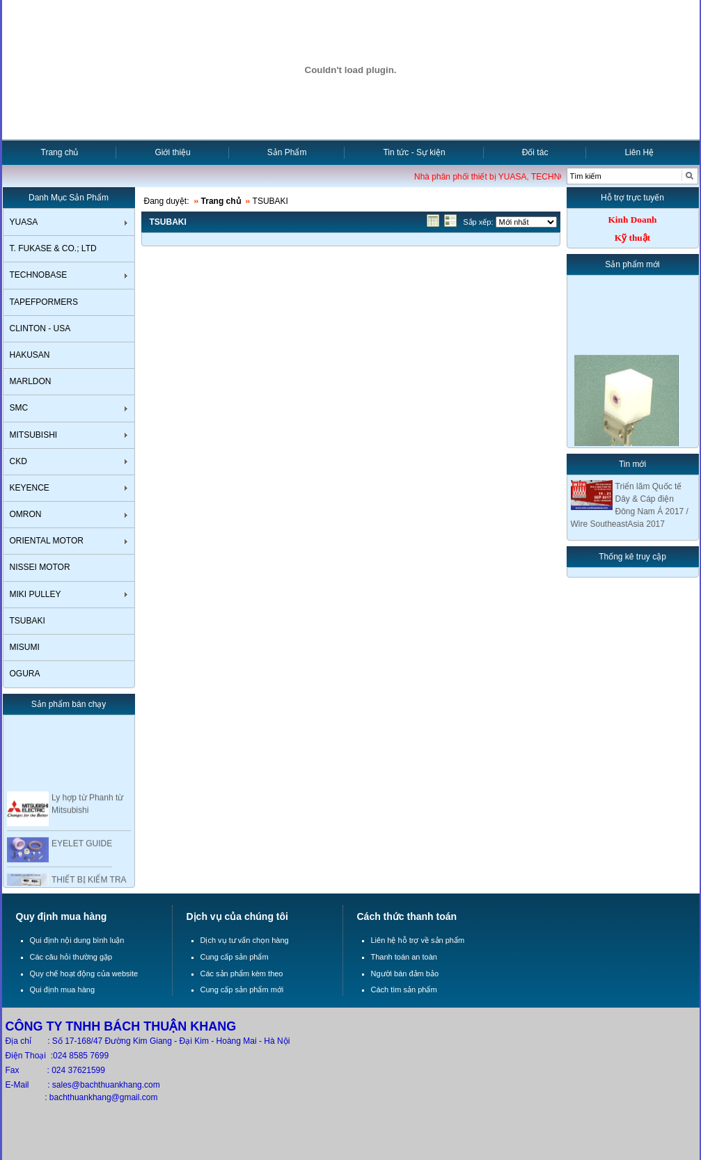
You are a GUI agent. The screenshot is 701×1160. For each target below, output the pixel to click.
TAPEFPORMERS (44, 302)
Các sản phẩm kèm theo (241, 973)
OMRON (26, 514)
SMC (19, 408)
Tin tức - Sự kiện (414, 152)
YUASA (24, 222)
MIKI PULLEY (35, 594)
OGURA (25, 673)
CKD (18, 461)
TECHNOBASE (39, 275)
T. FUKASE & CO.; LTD (53, 248)
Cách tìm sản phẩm (404, 989)
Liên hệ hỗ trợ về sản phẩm (418, 940)
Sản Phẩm (287, 152)
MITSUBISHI (34, 435)
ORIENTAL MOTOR (47, 541)
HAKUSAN (30, 355)
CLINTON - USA (40, 328)
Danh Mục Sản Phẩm (69, 197)
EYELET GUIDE (82, 846)
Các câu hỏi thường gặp (71, 957)
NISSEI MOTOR (40, 567)
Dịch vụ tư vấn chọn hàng (244, 940)
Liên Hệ (639, 152)
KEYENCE (29, 488)
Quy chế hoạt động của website (84, 973)
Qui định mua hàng (62, 989)
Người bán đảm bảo (405, 973)
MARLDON (31, 381)
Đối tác (535, 152)
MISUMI (25, 647)
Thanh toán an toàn (404, 957)
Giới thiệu (172, 152)
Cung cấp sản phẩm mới (242, 989)
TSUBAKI (27, 621)
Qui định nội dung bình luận (77, 940)
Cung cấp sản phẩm (234, 957)
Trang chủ (60, 152)
